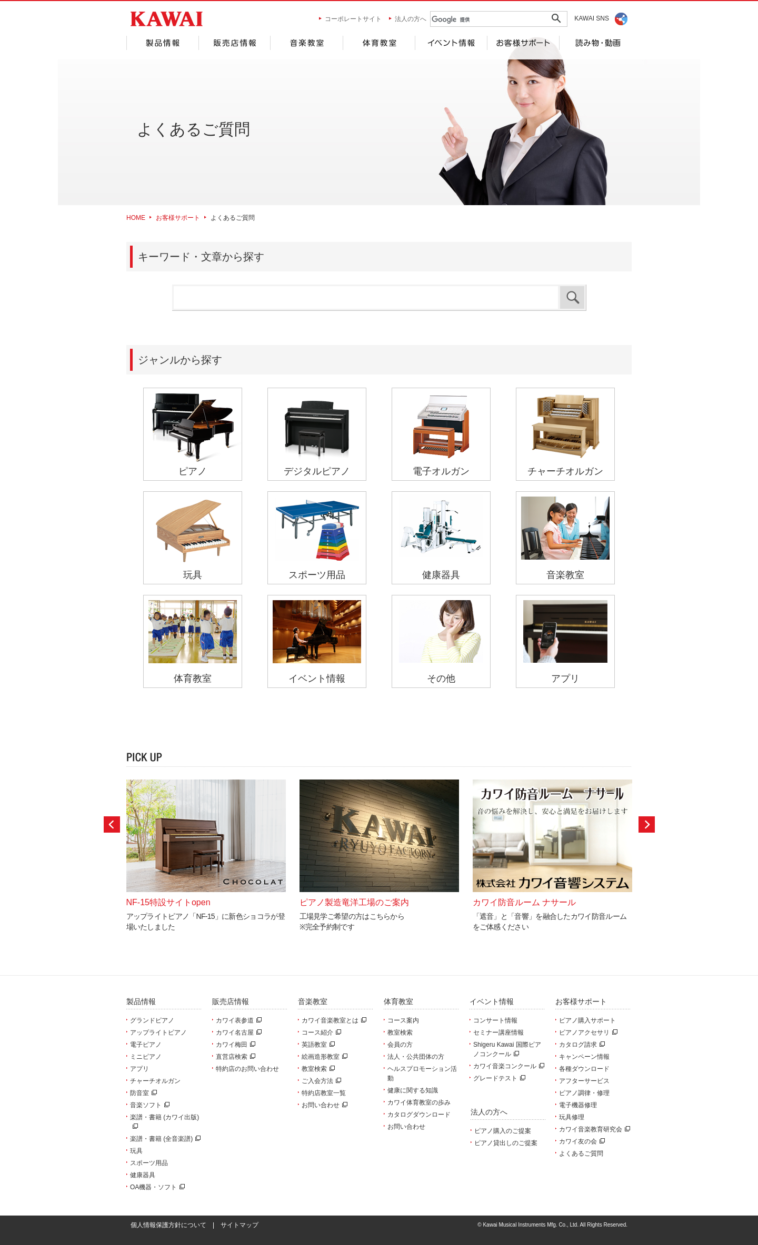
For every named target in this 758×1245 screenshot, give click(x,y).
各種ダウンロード (584, 1068)
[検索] (482, 20)
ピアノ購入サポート (587, 1020)
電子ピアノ (146, 1044)
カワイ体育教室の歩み (419, 1102)
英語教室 (317, 1044)
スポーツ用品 (149, 1163)
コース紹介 (320, 1032)
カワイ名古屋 (237, 1032)
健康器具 (142, 1175)
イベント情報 (451, 43)
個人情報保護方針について (168, 1225)
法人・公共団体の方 (415, 1056)
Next (647, 824)
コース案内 (403, 1020)
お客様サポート (523, 43)
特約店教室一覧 (324, 1093)
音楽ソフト (148, 1105)
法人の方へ (410, 19)
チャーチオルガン (155, 1081)
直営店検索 (234, 1056)
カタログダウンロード (419, 1114)
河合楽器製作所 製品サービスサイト (167, 19)
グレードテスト (498, 1078)
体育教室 (379, 43)
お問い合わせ (323, 1105)
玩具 (136, 1151)
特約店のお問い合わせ (247, 1068)
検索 (572, 297)
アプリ (139, 1068)
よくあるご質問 (581, 1153)
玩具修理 (571, 1117)
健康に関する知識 (412, 1090)
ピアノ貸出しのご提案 (505, 1143)
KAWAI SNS (591, 18)
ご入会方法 (320, 1081)
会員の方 (400, 1044)
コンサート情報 (495, 1020)
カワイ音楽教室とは (333, 1020)
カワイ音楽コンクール (507, 1066)
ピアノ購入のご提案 (502, 1131)
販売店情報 (234, 43)
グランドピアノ (152, 1020)
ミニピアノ (146, 1056)
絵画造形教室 (323, 1056)
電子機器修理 (578, 1105)
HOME (135, 217)
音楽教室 (306, 43)
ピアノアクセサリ (587, 1032)
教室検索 (317, 1068)
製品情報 (162, 43)
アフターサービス (584, 1081)
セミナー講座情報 (498, 1032)
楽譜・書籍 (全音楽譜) (164, 1138)
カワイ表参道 (237, 1020)
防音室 (142, 1093)
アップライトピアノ (158, 1032)
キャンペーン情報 (584, 1056)
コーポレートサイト (353, 19)
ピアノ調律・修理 (584, 1093)
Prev (112, 824)
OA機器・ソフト (156, 1187)
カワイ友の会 (580, 1141)
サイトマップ (239, 1225)
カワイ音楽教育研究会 (593, 1129)
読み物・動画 (596, 43)
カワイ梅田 (234, 1044)
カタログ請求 (580, 1044)
